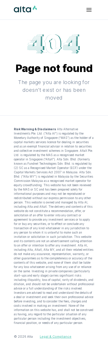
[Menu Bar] (89, 10)
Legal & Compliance (55, 337)
